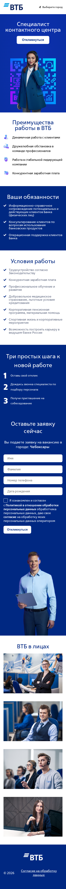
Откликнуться (33, 40)
